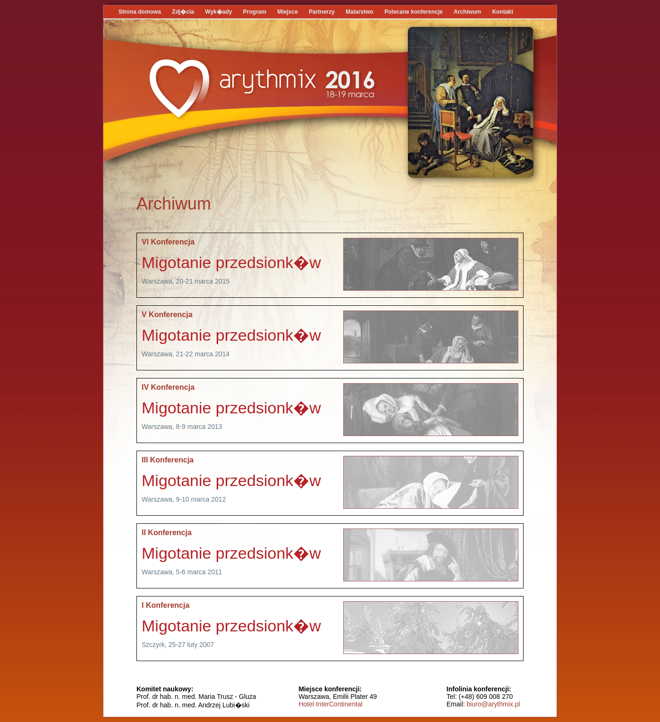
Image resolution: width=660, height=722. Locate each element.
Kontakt (502, 11)
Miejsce (288, 11)
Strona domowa (139, 11)
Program (255, 11)
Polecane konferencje (413, 11)
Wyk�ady (218, 11)
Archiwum (467, 11)
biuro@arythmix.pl (493, 704)
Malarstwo (359, 11)
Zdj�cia (183, 11)
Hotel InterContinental (330, 704)
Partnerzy (322, 11)
